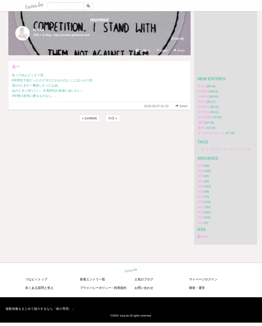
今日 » (112, 118)
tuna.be (131, 270)
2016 (200, 212)
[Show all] (177, 38)
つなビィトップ (36, 279)
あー (16, 66)
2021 (200, 186)
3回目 (201, 122)
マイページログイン (203, 279)
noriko (38, 29)
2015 (200, 217)
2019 (200, 196)
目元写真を (205, 117)
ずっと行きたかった (211, 133)
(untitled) (203, 91)
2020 (200, 191)
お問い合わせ (143, 288)
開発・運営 (197, 288)
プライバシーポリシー (95, 288)
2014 (200, 222)
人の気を (203, 112)
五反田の (203, 107)
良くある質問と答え (39, 288)
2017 (200, 207)
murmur (99, 19)
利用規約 (120, 288)
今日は (202, 86)
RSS (202, 236)
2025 (200, 165)
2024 (200, 171)
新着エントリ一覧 (92, 279)
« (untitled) (89, 118)
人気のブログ (143, 279)
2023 (200, 176)
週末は (202, 127)
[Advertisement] (99, 135)
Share (179, 50)
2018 (200, 202)
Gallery (143, 50)
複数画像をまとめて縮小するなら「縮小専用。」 (40, 308)
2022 (200, 181)
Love (161, 50)
